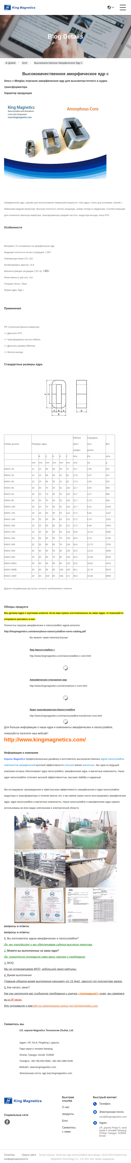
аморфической (27, 765)
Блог (24, 63)
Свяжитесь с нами (69, 1129)
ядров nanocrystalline (112, 759)
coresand (69, 765)
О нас (65, 1107)
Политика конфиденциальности (12, 1156)
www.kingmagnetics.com (43, 1067)
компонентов (11, 765)
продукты (68, 1113)
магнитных (88, 765)
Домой (10, 63)
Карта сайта (29, 1154)
